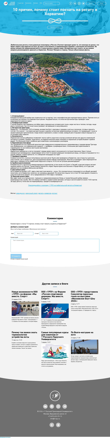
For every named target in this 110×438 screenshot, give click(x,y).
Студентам (20, 3)
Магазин (35, 3)
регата (40, 193)
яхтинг (54, 193)
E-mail (37, 233)
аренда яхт (20, 193)
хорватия (47, 193)
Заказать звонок (55, 27)
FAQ (41, 3)
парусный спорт (31, 193)
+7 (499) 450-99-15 (55, 416)
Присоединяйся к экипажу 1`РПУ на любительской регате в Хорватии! (55, 185)
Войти (90, 3)
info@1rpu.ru (55, 419)
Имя (12, 233)
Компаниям (28, 3)
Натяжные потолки (5, 437)
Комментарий (14, 237)
